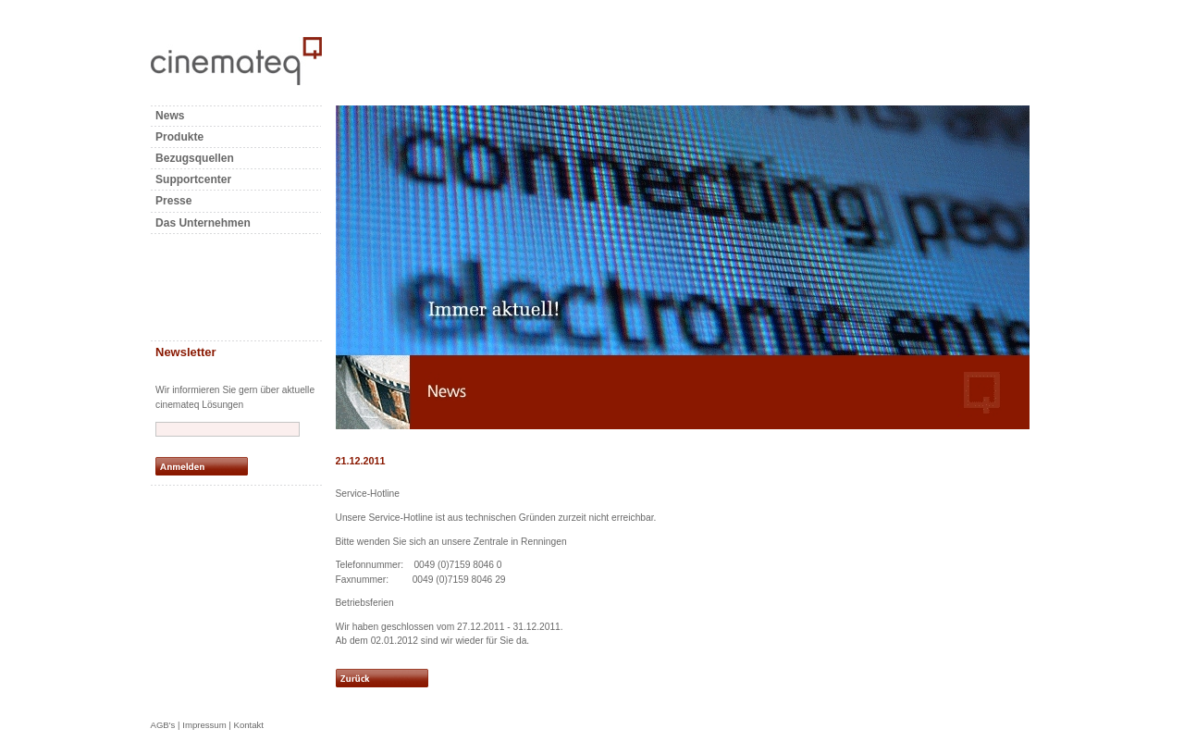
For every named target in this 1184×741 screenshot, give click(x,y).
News (169, 115)
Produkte (179, 136)
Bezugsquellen (194, 158)
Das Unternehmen (203, 222)
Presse (173, 200)
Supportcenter (193, 179)
